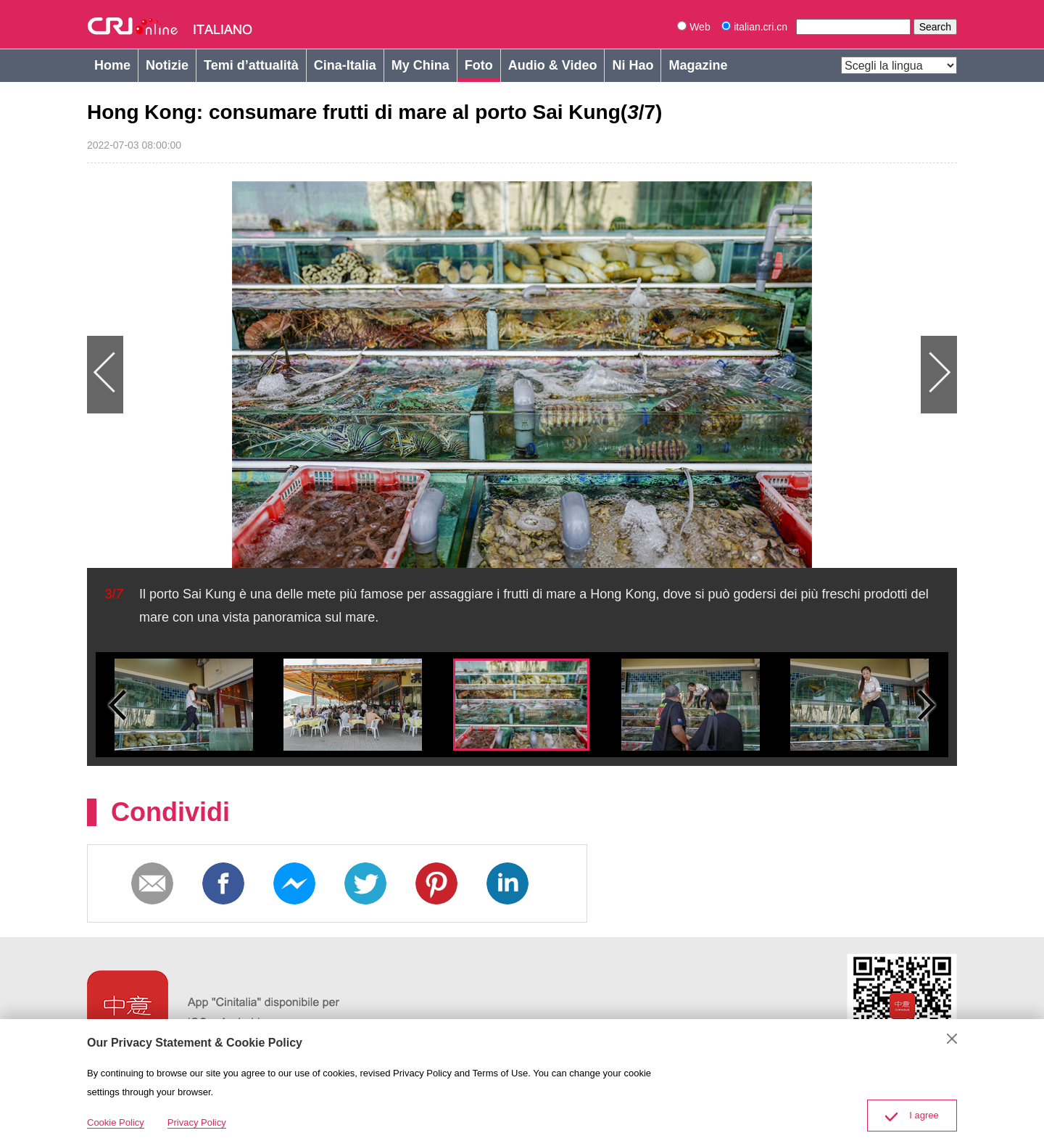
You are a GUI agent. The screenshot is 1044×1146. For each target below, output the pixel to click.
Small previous (117, 704)
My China (421, 65)
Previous (304, 374)
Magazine (697, 65)
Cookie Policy (115, 1122)
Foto (479, 65)
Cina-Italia (345, 65)
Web (693, 27)
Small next (926, 704)
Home (112, 65)
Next (739, 374)
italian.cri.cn (755, 27)
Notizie (167, 65)
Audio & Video (552, 65)
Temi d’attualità (251, 65)
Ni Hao (632, 65)
